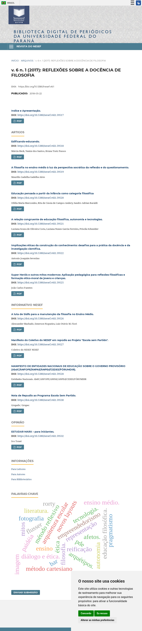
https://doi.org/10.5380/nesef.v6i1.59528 (41, 373)
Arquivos (27, 60)
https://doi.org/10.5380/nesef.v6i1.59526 (41, 318)
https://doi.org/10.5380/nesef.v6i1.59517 (41, 115)
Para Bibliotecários (21, 479)
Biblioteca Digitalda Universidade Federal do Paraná (63, 36)
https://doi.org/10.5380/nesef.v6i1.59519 (41, 171)
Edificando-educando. (25, 141)
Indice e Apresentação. (26, 110)
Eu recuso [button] (102, 613)
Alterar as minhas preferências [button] (97, 620)
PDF (19, 121)
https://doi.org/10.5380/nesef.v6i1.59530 (41, 400)
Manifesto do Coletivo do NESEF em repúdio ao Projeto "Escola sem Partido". (59, 340)
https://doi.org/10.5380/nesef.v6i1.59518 (41, 145)
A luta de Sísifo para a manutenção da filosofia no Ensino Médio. (52, 314)
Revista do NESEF (28, 46)
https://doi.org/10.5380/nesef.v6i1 (36, 86)
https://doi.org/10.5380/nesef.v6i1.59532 (41, 436)
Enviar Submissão (26, 592)
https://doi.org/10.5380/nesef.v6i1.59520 (41, 197)
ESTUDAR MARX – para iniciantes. (32, 431)
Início (15, 60)
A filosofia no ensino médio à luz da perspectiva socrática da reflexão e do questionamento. (70, 167)
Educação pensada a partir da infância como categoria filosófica (52, 193)
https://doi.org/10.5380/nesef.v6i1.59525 (41, 282)
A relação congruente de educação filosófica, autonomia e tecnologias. (57, 219)
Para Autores (18, 474)
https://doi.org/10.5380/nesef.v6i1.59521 (41, 223)
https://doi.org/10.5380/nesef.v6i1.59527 (41, 344)
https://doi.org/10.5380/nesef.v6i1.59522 (41, 253)
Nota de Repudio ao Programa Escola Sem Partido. (43, 395)
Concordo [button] (86, 613)
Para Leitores (18, 469)
